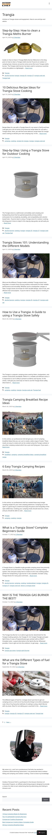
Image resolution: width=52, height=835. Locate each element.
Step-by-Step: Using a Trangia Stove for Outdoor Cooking (25, 152)
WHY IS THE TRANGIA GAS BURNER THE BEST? (25, 596)
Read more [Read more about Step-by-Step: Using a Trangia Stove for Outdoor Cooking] (7, 223)
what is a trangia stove (28, 585)
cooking (13, 141)
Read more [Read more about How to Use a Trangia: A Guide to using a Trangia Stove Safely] (16, 383)
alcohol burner (9, 75)
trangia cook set (39, 75)
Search (4, 797)
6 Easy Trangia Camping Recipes (23, 466)
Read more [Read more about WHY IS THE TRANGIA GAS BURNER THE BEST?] (43, 643)
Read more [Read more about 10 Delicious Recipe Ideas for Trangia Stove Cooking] (43, 133)
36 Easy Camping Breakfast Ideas (13, 825)
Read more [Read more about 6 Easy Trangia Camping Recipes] (27, 511)
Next (8, 722)
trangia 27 (30, 75)
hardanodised (31, 583)
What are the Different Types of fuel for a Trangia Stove (26, 661)
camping (7, 141)
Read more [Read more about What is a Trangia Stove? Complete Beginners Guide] (33, 576)
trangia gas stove (10, 650)
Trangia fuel (6, 78)
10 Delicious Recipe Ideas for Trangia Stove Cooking (21, 89)
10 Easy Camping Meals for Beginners (14, 814)
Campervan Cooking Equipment (12, 819)
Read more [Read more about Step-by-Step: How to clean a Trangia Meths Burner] (28, 68)
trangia (17, 75)
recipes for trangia (23, 141)
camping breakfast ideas (25, 454)
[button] (49, 3)
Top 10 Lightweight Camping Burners (14, 817)
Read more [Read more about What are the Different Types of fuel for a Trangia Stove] (43, 706)
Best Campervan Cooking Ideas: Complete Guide (18, 822)
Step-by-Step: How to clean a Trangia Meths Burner (21, 32)
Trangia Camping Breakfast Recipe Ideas (25, 401)
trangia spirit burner (22, 650)
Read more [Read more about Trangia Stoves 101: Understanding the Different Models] (7, 293)
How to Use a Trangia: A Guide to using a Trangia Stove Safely (24, 313)
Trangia (7, 73)
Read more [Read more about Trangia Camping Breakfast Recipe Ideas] (5, 447)
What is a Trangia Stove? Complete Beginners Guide (25, 529)
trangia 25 (23, 75)
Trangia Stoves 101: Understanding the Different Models (25, 244)
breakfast (8, 454)
